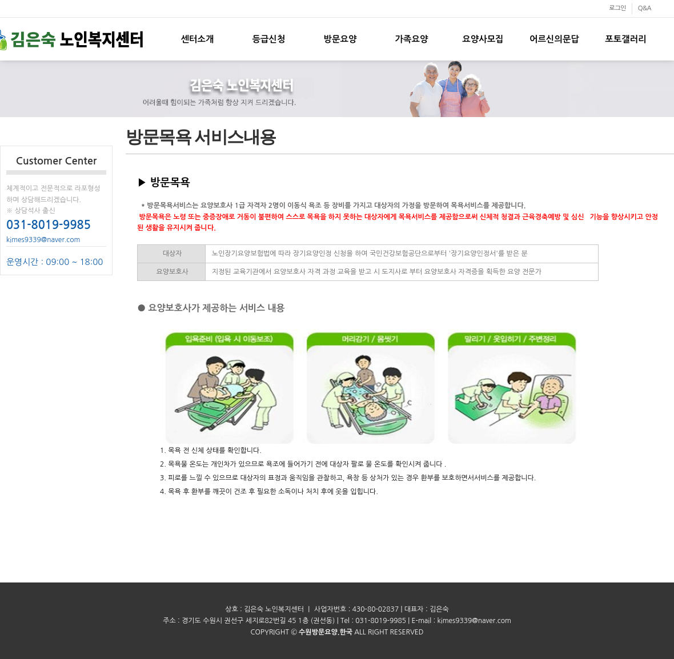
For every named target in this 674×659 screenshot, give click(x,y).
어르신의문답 (554, 39)
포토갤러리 (625, 39)
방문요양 (340, 39)
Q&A (644, 8)
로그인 (617, 8)
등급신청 (269, 39)
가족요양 (411, 39)
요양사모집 (482, 39)
